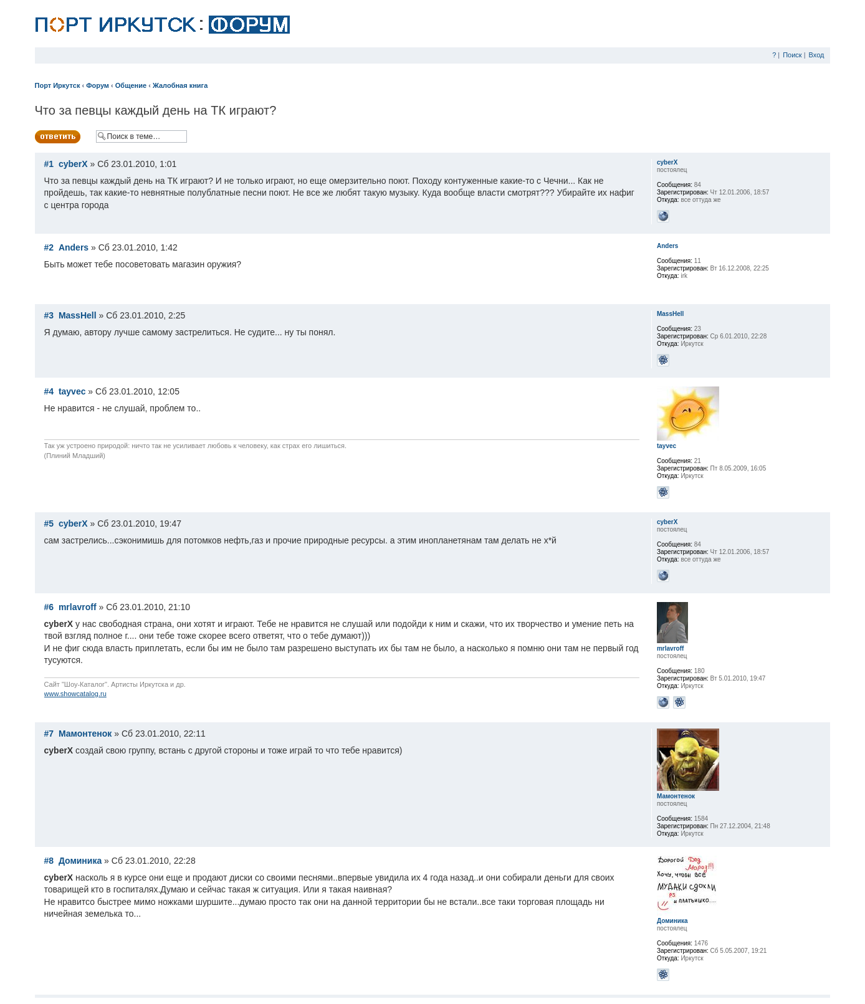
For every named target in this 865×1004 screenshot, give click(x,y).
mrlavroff (78, 607)
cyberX (73, 164)
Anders (73, 247)
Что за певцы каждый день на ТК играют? (156, 110)
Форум (97, 85)
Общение (130, 85)
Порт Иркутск (57, 85)
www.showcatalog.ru (75, 693)
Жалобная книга (180, 85)
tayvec (72, 391)
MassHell (78, 315)
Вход (816, 55)
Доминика (80, 861)
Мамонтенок (85, 734)
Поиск (792, 55)
